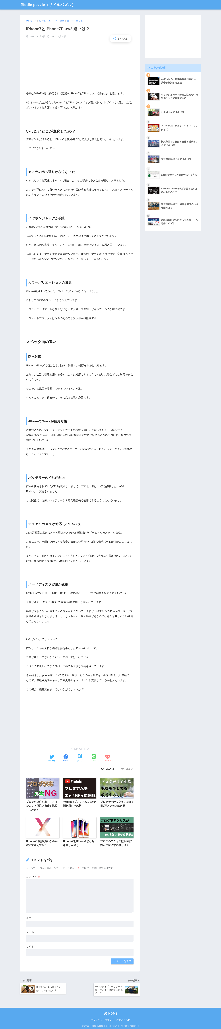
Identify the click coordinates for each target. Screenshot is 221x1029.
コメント (33, 876)
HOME (110, 1014)
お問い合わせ (123, 1020)
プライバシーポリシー (102, 1020)
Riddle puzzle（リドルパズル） (48, 4)
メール (30, 932)
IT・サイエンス (125, 768)
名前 (28, 918)
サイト (30, 946)
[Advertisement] (80, 66)
